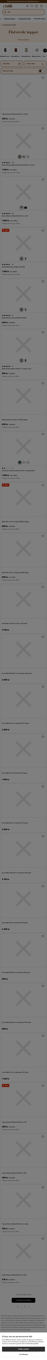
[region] (23, 1346)
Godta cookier (23, 1349)
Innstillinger (23, 1354)
